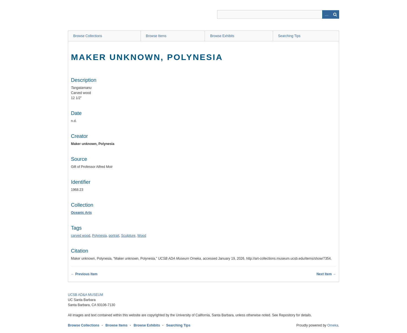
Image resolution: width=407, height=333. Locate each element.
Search (335, 14)
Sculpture (128, 236)
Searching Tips (289, 36)
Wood (141, 236)
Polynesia (99, 236)
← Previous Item (84, 274)
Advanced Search (326, 14)
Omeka (332, 325)
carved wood (80, 236)
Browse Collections (87, 36)
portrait (114, 236)
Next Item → (326, 274)
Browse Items (156, 36)
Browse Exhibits (222, 36)
